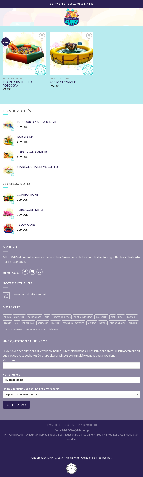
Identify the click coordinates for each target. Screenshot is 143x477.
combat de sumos (61, 316)
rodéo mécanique (13, 328)
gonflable (132, 316)
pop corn (133, 322)
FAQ (73, 424)
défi (113, 316)
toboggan (54, 328)
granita (7, 322)
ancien (7, 316)
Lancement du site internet (29, 294)
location (55, 322)
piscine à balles (117, 322)
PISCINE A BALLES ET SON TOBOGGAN (19, 83)
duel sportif (101, 316)
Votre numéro (71, 379)
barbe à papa (34, 316)
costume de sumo (83, 316)
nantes (103, 322)
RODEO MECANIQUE (63, 82)
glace (121, 316)
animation (19, 316)
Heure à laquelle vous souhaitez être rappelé (71, 392)
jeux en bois (28, 322)
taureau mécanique (36, 328)
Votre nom (71, 364)
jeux (17, 322)
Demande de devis (57, 424)
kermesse (43, 322)
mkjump (92, 322)
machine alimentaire (73, 322)
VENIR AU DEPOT (87, 424)
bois (47, 316)
